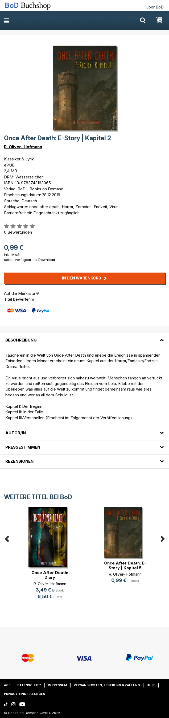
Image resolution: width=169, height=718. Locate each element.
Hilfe (151, 685)
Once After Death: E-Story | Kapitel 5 (125, 565)
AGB (7, 685)
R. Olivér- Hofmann (23, 146)
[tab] (84, 336)
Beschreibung (21, 340)
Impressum (57, 685)
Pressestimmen (22, 447)
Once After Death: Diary (49, 575)
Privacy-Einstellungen (24, 694)
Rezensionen (19, 461)
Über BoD (155, 7)
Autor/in (15, 432)
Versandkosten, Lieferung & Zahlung (107, 685)
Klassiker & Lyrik (19, 158)
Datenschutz (29, 685)
